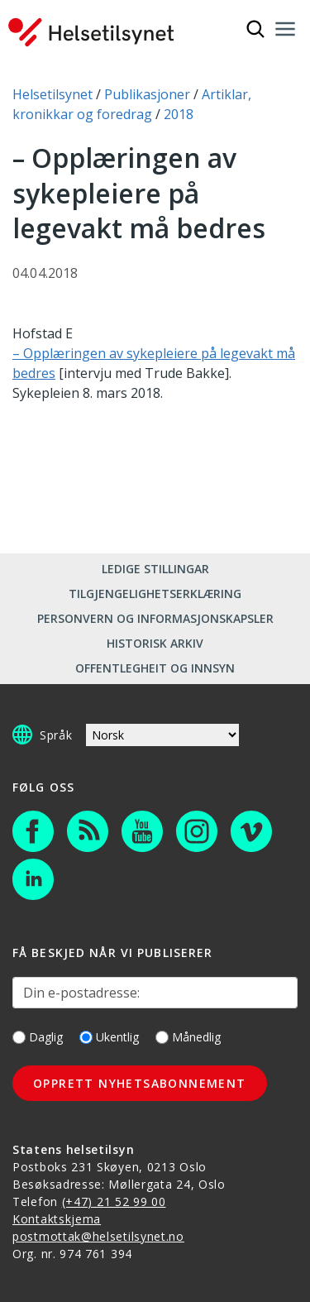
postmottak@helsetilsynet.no (98, 1236)
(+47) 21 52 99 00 (114, 1201)
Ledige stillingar (155, 569)
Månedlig (188, 1037)
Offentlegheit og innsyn (155, 668)
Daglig (37, 1037)
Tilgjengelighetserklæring (155, 593)
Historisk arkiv (155, 643)
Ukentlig (109, 1037)
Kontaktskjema (56, 1219)
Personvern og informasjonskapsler (155, 618)
